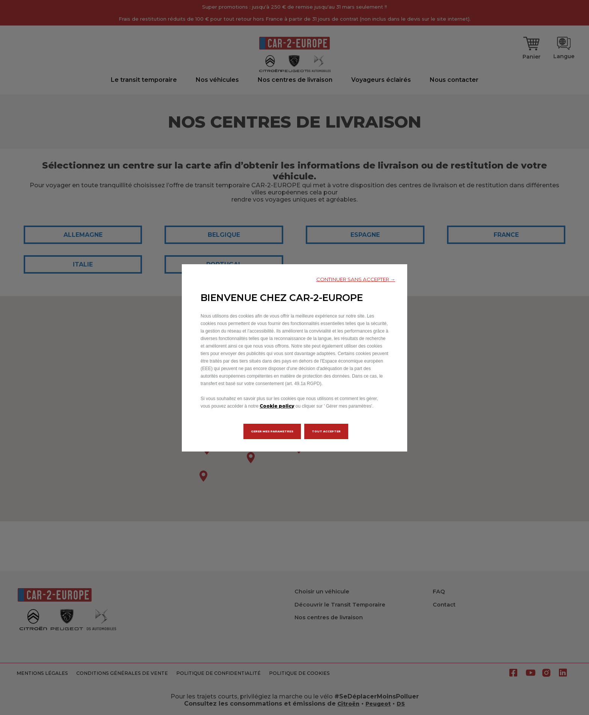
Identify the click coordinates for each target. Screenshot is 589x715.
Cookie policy (277, 406)
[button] (355, 279)
